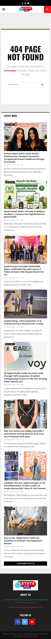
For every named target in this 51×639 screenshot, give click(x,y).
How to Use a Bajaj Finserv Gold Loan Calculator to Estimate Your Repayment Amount (23, 540)
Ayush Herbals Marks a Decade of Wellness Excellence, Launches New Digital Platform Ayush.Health (24, 214)
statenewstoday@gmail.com (30, 607)
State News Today (30, 636)
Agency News (10, 124)
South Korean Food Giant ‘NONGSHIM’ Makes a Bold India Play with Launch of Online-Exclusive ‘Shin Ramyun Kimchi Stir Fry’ (24, 271)
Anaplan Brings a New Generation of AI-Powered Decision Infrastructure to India (23, 322)
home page (10, 70)
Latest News (10, 116)
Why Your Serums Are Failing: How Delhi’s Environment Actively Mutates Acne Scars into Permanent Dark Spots (24, 433)
